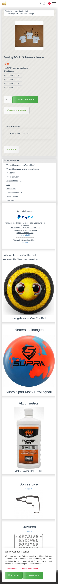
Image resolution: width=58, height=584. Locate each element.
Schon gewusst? (12, 177)
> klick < (28, 489)
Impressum (10, 200)
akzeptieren (33, 575)
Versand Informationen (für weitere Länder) (22, 169)
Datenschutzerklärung (28, 568)
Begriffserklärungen (13, 181)
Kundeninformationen (14, 192)
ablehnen (14, 575)
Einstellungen (11, 568)
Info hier (25, 243)
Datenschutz (11, 189)
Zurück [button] (11, 149)
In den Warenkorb (25, 99)
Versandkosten (22, 68)
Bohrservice (11, 173)
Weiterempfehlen (16, 110)
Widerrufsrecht (12, 196)
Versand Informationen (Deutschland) (20, 165)
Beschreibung (13, 127)
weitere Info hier (25, 235)
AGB (8, 185)
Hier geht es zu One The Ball (29, 318)
